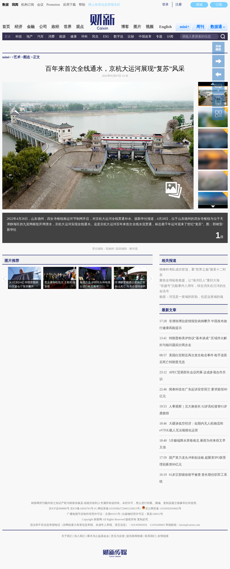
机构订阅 (27, 4)
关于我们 (66, 536)
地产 (29, 36)
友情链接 (163, 536)
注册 (178, 4)
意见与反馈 (118, 536)
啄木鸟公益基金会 (98, 536)
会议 (40, 4)
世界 (68, 27)
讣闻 (170, 36)
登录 (165, 4)
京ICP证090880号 (59, 508)
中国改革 (145, 36)
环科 (84, 36)
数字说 (118, 36)
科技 (18, 36)
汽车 (40, 36)
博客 (125, 27)
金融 (31, 27)
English (165, 27)
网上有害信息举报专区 (104, 4)
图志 (26, 57)
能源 (62, 36)
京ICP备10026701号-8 (83, 508)
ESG (106, 36)
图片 (137, 27)
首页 (6, 27)
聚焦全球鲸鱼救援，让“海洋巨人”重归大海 (189, 280)
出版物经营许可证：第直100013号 (142, 514)
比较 (131, 36)
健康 (73, 36)
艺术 (17, 57)
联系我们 (150, 536)
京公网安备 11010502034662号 (161, 508)
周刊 (200, 27)
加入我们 (79, 536)
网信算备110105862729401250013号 (119, 508)
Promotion (53, 4)
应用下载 (69, 4)
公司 (43, 27)
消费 (51, 36)
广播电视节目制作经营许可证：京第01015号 (93, 514)
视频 (149, 27)
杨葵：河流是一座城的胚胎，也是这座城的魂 (191, 296)
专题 (159, 36)
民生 (95, 36)
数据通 (217, 27)
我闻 (15, 4)
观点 (80, 27)
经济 (18, 27)
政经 (55, 27)
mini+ (184, 27)
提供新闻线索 (134, 536)
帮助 (82, 4)
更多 (8, 36)
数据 (5, 4)
